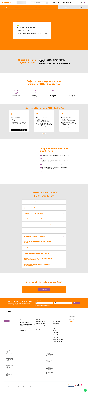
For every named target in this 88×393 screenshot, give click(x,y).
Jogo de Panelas (48, 374)
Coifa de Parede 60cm (9, 353)
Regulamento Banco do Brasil (58, 339)
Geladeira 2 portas (48, 355)
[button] (44, 202)
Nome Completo (38, 300)
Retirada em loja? (23, 330)
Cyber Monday (55, 332)
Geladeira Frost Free (49, 360)
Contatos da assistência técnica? (26, 317)
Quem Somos (55, 317)
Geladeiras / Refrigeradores (50, 354)
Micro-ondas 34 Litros (49, 366)
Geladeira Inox (48, 361)
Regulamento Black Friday (57, 335)
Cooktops (7, 360)
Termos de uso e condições (41, 325)
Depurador (7, 357)
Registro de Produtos (56, 321)
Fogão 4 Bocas (8, 367)
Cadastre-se (77, 302)
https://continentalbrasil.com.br (55, 385)
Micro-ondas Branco (49, 367)
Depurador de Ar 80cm (9, 359)
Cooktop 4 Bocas (8, 361)
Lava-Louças (48, 362)
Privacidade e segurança (40, 323)
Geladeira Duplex (48, 359)
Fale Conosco (55, 325)
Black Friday (55, 330)
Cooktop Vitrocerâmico (9, 365)
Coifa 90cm (7, 352)
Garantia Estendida (49, 370)
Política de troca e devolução (41, 319)
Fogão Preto (8, 375)
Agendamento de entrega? (25, 328)
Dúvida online (55, 328)
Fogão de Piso (8, 372)
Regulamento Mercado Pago (57, 341)
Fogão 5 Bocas (8, 368)
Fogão (7, 366)
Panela (47, 373)
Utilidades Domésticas (49, 372)
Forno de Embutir (48, 352)
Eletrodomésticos (9, 348)
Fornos (47, 348)
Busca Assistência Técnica (57, 326)
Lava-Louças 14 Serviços (49, 363)
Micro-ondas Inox (48, 369)
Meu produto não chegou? (25, 322)
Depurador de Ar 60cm (9, 358)
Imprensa (54, 319)
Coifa (7, 351)
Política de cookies (39, 329)
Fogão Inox (7, 373)
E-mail (55, 300)
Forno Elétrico (48, 353)
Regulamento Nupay (56, 337)
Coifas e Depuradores (9, 350)
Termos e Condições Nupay (57, 343)
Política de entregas (39, 317)
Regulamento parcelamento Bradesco (59, 334)
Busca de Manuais (56, 323)
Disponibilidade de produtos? (25, 327)
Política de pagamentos (40, 321)
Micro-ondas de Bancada (49, 368)
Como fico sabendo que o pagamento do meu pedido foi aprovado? (27, 325)
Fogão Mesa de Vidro (9, 374)
